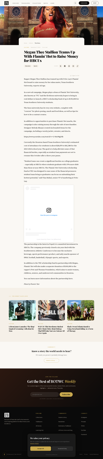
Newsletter (61, 421)
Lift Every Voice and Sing (65, 430)
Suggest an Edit (74, 75)
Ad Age (42, 85)
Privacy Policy (34, 443)
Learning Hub (39, 430)
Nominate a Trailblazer (64, 426)
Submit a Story (51, 360)
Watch (46, 3)
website (57, 108)
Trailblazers (25, 3)
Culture (31, 43)
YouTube (83, 430)
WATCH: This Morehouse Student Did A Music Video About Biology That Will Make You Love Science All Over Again (51, 330)
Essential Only (62, 448)
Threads (83, 421)
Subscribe (84, 3)
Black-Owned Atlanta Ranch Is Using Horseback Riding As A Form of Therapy (80, 329)
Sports (35, 66)
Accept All (40, 448)
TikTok (83, 426)
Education (27, 66)
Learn (52, 3)
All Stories (39, 426)
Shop (94, 3)
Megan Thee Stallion (38, 79)
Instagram (84, 417)
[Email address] (44, 394)
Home (25, 43)
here (71, 278)
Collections (36, 3)
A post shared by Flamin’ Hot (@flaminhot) (49, 239)
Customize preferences (51, 454)
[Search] (75, 3)
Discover (16, 3)
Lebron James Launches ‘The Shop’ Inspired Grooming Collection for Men (22, 329)
